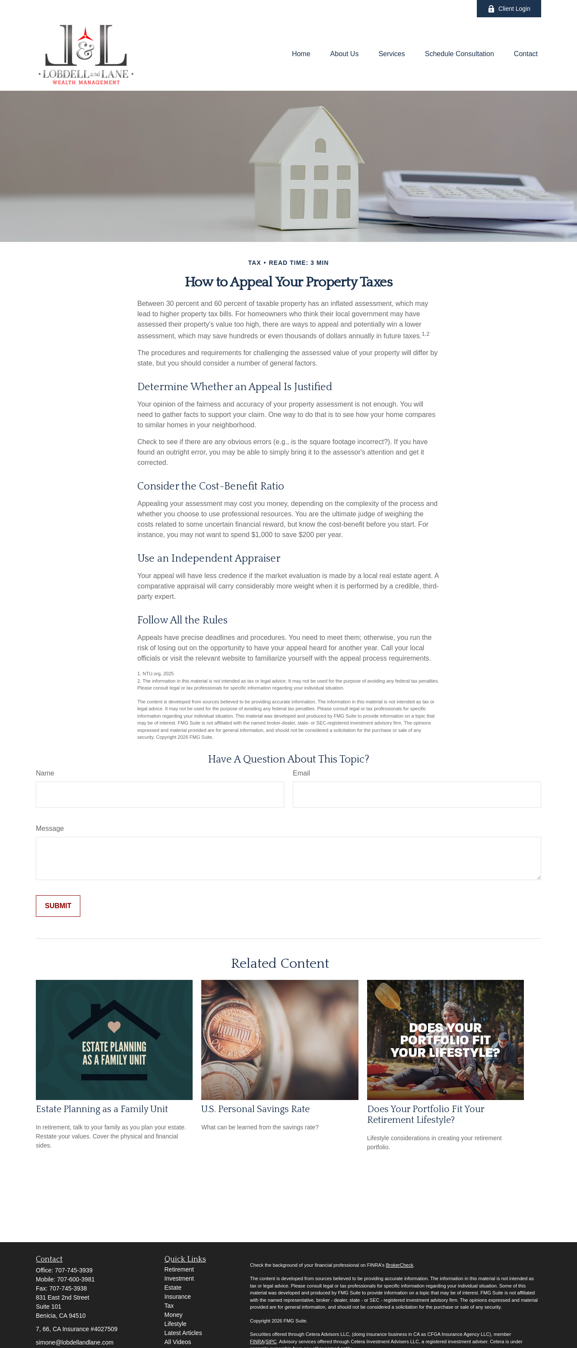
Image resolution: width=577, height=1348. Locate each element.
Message (50, 828)
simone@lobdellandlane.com (75, 1342)
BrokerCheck (399, 1265)
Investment (179, 1278)
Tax (169, 1305)
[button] (301, 54)
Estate (173, 1287)
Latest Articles (183, 1332)
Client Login (509, 9)
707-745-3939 (73, 1270)
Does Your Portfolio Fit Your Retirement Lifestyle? (425, 1114)
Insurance (178, 1296)
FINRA (257, 1341)
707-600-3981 (76, 1279)
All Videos (178, 1341)
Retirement (179, 1269)
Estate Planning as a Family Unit (102, 1109)
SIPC (271, 1341)
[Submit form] (58, 906)
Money (174, 1314)
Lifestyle (176, 1323)
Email (301, 773)
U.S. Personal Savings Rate (255, 1109)
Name (45, 773)
